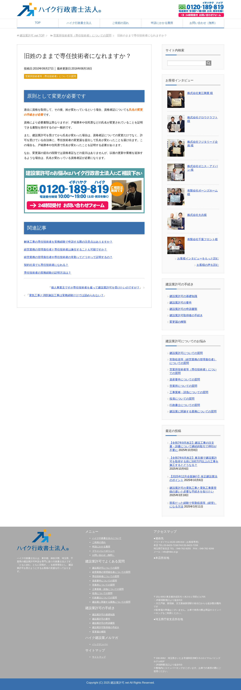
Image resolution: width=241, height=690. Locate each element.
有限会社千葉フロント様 (202, 239)
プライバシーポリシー (103, 551)
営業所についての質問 (183, 385)
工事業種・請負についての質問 (189, 392)
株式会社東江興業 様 (200, 93)
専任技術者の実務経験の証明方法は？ (47, 272)
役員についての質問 (182, 398)
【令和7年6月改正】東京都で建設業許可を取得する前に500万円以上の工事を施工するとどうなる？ (194, 461)
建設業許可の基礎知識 (183, 296)
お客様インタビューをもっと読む (198, 258)
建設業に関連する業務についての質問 (193, 411)
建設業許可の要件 (181, 302)
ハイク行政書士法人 (79, 22)
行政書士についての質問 (185, 405)
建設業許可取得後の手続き (186, 315)
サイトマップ (99, 657)
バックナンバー (100, 644)
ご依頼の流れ (120, 22)
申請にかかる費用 (162, 22)
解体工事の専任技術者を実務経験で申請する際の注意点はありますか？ (68, 241)
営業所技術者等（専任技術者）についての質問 (50, 76)
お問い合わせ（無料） (203, 22)
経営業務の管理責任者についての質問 (111, 572)
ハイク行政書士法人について (106, 538)
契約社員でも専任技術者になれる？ (46, 264)
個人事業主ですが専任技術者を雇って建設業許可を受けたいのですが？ (95, 287)
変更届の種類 (178, 321)
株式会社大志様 (197, 214)
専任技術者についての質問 (105, 576)
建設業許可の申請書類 (183, 308)
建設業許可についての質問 (186, 353)
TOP (38, 22)
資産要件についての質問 (185, 379)
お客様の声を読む (208, 264)
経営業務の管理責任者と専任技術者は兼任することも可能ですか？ (65, 249)
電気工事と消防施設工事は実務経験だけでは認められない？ (66, 295)
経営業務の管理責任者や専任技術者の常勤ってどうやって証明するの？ (68, 257)
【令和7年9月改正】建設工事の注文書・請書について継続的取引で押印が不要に (193, 446)
